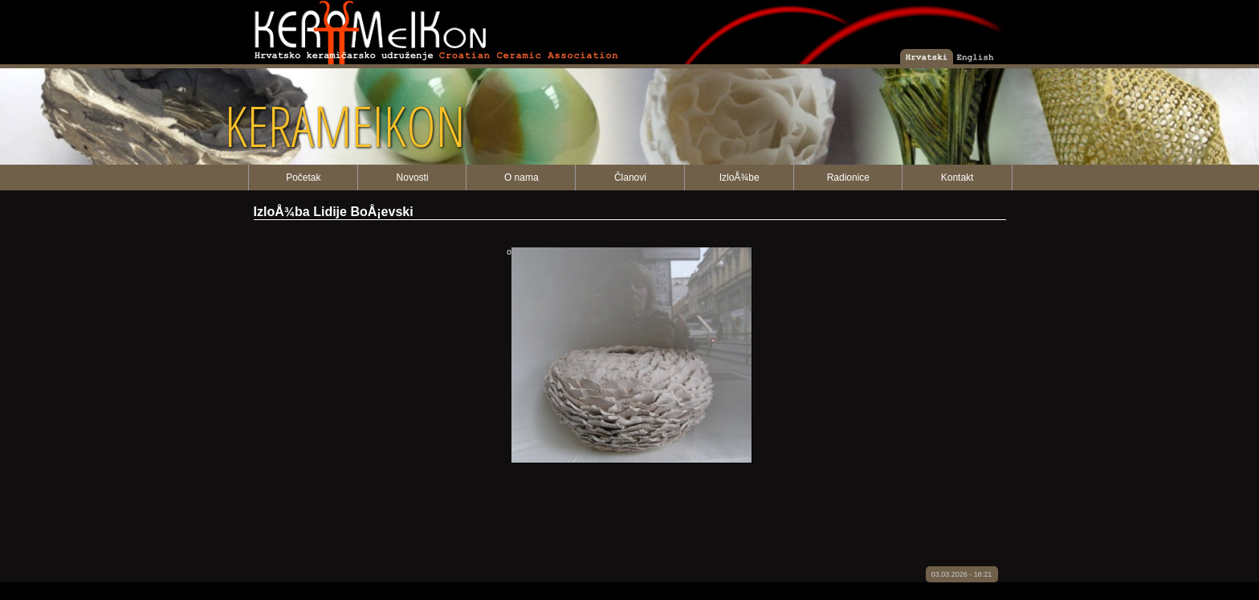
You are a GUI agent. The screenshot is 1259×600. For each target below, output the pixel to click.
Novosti (413, 177)
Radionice (848, 177)
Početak (303, 177)
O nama (521, 177)
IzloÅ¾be (739, 177)
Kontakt (957, 177)
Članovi (630, 177)
